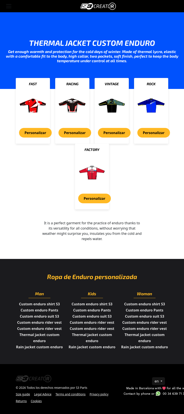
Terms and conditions (70, 394)
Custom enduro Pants (39, 310)
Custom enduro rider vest (39, 322)
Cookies (36, 401)
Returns (21, 401)
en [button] (157, 381)
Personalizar (35, 132)
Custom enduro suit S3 (39, 316)
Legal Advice (42, 394)
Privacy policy (99, 394)
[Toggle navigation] (9, 6)
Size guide (23, 394)
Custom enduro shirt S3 (39, 304)
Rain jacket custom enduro (39, 347)
